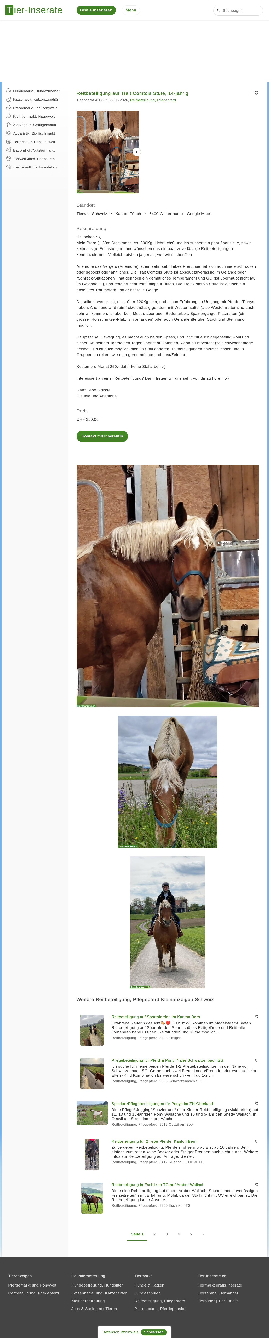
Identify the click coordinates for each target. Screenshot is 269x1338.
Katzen (158, 1285)
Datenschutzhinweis (120, 1332)
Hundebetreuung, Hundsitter (97, 1285)
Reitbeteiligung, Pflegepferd (153, 101)
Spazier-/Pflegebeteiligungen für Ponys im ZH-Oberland (162, 1104)
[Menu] (131, 10)
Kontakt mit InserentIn (102, 436)
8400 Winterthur (164, 214)
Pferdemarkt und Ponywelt (31, 107)
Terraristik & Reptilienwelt (30, 141)
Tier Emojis (228, 1301)
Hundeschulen (148, 1293)
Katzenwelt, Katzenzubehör (32, 99)
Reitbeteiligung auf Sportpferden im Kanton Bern (156, 1017)
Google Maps (199, 214)
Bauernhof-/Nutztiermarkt (30, 150)
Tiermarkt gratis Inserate (220, 1285)
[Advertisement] (134, 52)
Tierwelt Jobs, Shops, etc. (31, 158)
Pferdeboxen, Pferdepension (161, 1309)
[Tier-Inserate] (36, 10)
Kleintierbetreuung (88, 1301)
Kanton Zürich (128, 214)
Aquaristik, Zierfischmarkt (30, 133)
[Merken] (256, 93)
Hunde (141, 1285)
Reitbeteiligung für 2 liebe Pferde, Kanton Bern (154, 1142)
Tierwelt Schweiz (92, 214)
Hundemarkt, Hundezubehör (33, 90)
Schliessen (154, 1332)
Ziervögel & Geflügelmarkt (31, 124)
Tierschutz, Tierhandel (218, 1293)
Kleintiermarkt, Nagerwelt (30, 116)
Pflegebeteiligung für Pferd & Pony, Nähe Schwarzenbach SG (168, 1060)
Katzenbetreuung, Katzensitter (99, 1293)
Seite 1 (137, 1234)
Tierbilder (206, 1301)
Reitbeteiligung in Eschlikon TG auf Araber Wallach (158, 1185)
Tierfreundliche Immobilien (31, 167)
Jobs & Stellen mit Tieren (94, 1309)
